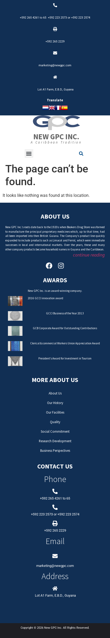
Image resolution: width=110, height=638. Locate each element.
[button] (29, 153)
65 (45, 17)
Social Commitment (55, 431)
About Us (55, 393)
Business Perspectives (55, 450)
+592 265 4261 (29, 17)
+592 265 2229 (55, 41)
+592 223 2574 (80, 17)
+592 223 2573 (57, 17)
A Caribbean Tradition (56, 142)
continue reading (89, 255)
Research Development (55, 441)
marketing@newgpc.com (55, 65)
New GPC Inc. (56, 136)
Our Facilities (55, 412)
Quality (55, 422)
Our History (55, 403)
